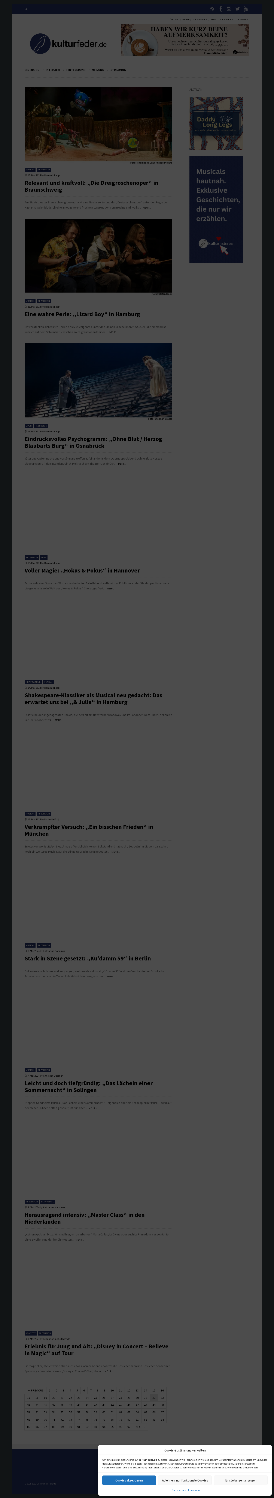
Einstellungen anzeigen (240, 1480)
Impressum (194, 1490)
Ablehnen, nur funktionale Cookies (185, 1480)
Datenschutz (179, 1490)
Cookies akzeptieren (129, 1480)
